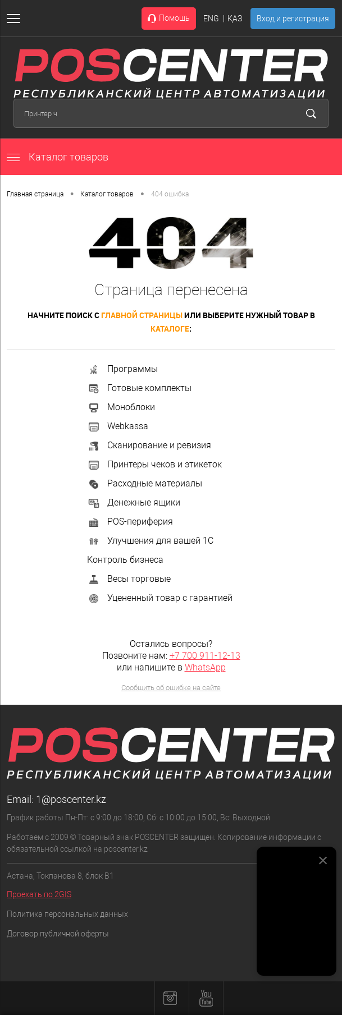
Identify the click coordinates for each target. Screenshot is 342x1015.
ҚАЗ (234, 18)
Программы (122, 369)
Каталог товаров (57, 157)
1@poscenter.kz (71, 799)
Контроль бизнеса (125, 559)
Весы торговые (129, 578)
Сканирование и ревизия (149, 445)
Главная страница (35, 194)
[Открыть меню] (16, 18)
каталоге (170, 328)
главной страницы (142, 315)
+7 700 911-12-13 (205, 655)
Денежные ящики (133, 502)
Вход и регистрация (293, 18)
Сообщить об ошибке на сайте (171, 687)
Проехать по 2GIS (39, 894)
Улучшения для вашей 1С (150, 540)
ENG (211, 18)
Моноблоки (121, 407)
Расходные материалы (144, 483)
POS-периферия (130, 521)
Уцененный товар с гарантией (159, 598)
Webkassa (117, 426)
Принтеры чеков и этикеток (154, 464)
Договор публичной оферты (58, 933)
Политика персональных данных (67, 914)
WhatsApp (205, 667)
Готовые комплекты (139, 388)
